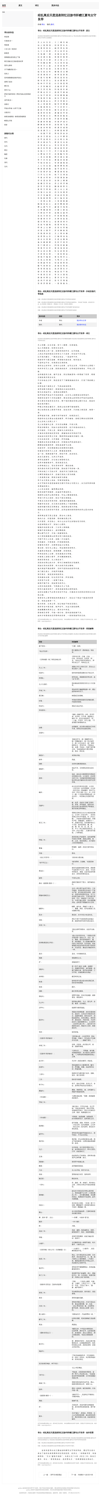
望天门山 (7, 90)
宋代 (5, 142)
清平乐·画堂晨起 (52, 1475)
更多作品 (55, 5)
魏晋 (5, 154)
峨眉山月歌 (8, 120)
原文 (20, 5)
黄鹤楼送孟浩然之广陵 (12, 57)
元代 (5, 166)
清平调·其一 (8, 100)
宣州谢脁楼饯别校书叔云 (13, 78)
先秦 (5, 158)
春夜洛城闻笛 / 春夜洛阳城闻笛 (15, 116)
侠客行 (6, 104)
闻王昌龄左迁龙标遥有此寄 (13, 61)
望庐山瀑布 (8, 65)
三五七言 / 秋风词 (10, 49)
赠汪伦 (6, 86)
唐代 (5, 138)
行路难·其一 (8, 41)
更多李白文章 (81, 320)
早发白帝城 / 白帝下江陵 (12, 108)
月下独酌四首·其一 (10, 69)
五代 (5, 146)
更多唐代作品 (81, 325)
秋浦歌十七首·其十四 (82, 1475)
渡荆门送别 (8, 82)
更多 (5, 125)
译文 (37, 5)
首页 (4, 5)
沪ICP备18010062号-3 (74, 1493)
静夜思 (6, 53)
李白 (43, 24)
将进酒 (6, 37)
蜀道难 (6, 45)
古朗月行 (7, 112)
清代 (5, 162)
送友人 (6, 73)
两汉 (5, 150)
